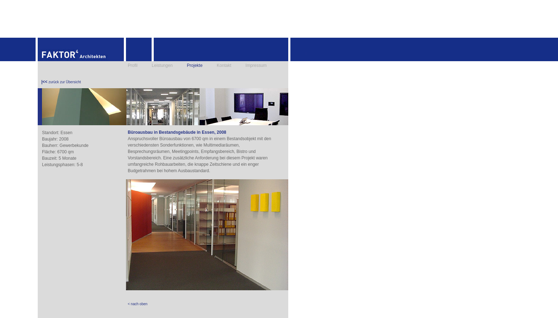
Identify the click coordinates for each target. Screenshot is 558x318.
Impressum (256, 65)
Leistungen (162, 65)
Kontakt (224, 65)
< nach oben (137, 304)
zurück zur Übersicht (61, 81)
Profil (132, 65)
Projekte (194, 65)
